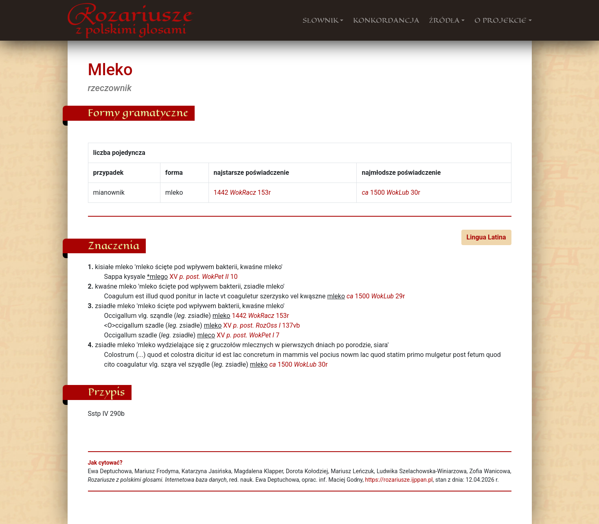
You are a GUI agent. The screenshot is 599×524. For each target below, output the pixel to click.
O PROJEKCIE (500, 20)
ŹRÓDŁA (444, 20)
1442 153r (242, 192)
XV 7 (248, 335)
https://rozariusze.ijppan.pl (398, 479)
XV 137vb (261, 325)
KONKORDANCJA (386, 20)
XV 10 (203, 276)
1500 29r (376, 296)
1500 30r (391, 192)
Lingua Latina (486, 237)
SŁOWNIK (320, 20)
